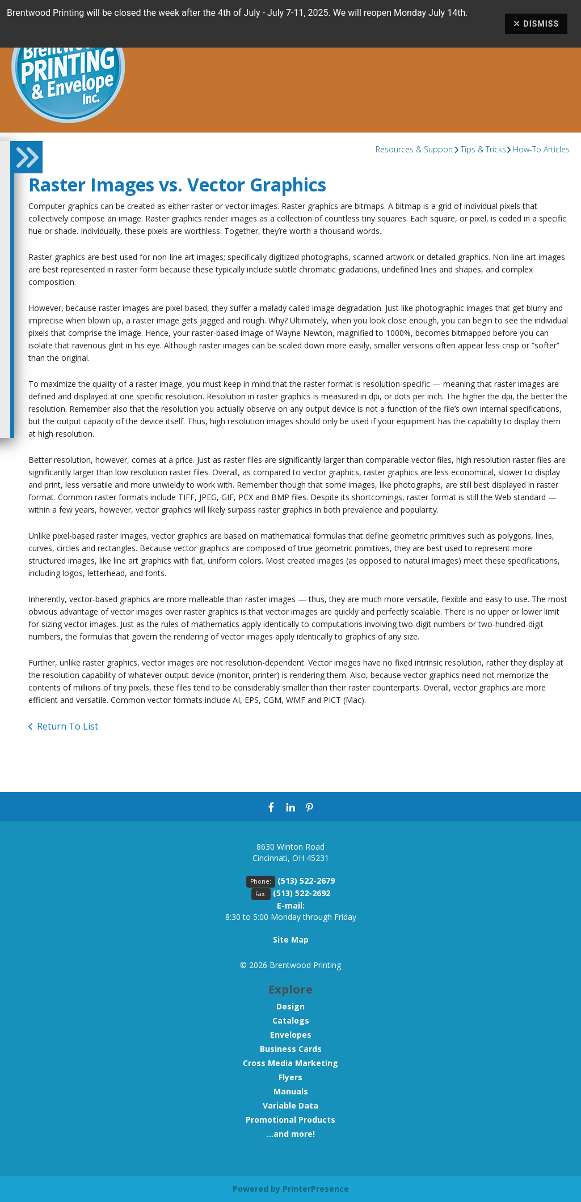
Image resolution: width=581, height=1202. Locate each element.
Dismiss (536, 23)
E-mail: (291, 905)
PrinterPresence (316, 1188)
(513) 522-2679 (306, 880)
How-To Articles (541, 149)
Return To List (67, 726)
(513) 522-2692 (301, 893)
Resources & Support (415, 149)
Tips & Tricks (483, 149)
